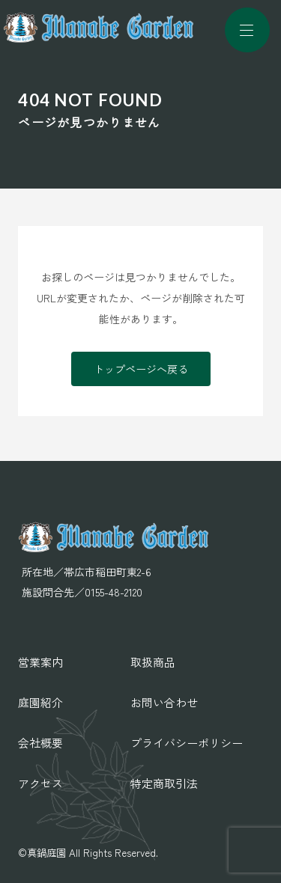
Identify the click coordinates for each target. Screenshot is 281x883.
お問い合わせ (164, 702)
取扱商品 (152, 662)
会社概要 (40, 743)
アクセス (40, 783)
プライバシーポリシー (186, 743)
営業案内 (40, 662)
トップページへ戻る (141, 368)
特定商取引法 (164, 783)
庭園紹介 (40, 702)
